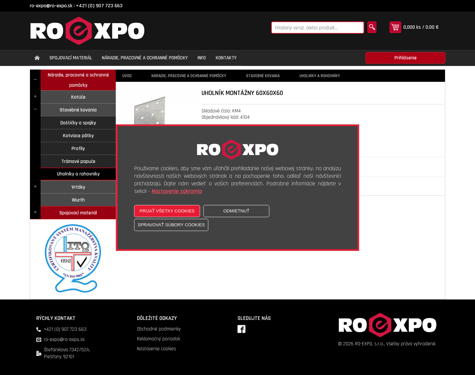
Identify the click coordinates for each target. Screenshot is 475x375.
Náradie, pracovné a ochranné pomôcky (78, 80)
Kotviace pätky (78, 136)
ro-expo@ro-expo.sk (51, 5)
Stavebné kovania (78, 110)
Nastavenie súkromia (177, 191)
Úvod (127, 75)
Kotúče (78, 97)
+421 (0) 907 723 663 (99, 5)
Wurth (78, 200)
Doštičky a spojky (78, 123)
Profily (78, 148)
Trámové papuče (78, 161)
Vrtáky (78, 187)
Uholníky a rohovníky (78, 174)
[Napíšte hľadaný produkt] (317, 27)
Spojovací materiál (78, 213)
